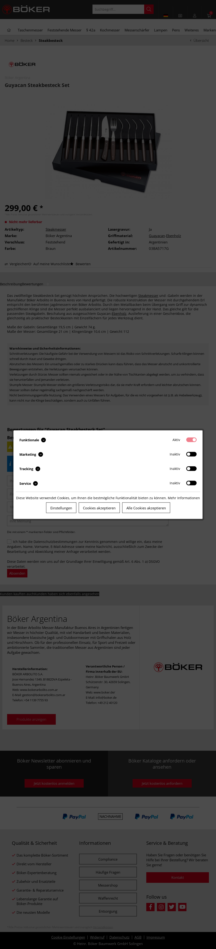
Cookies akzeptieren (99, 507)
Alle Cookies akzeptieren (146, 507)
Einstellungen (61, 507)
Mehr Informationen (184, 497)
